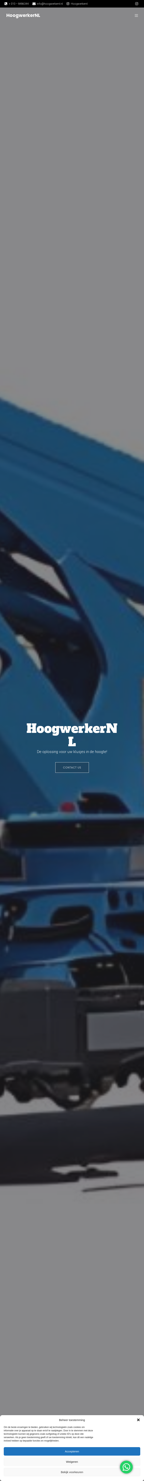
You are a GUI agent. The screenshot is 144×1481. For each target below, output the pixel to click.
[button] (138, 1420)
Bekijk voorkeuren (72, 1472)
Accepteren (72, 1451)
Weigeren (72, 1461)
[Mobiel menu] (136, 16)
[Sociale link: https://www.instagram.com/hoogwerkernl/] (137, 4)
